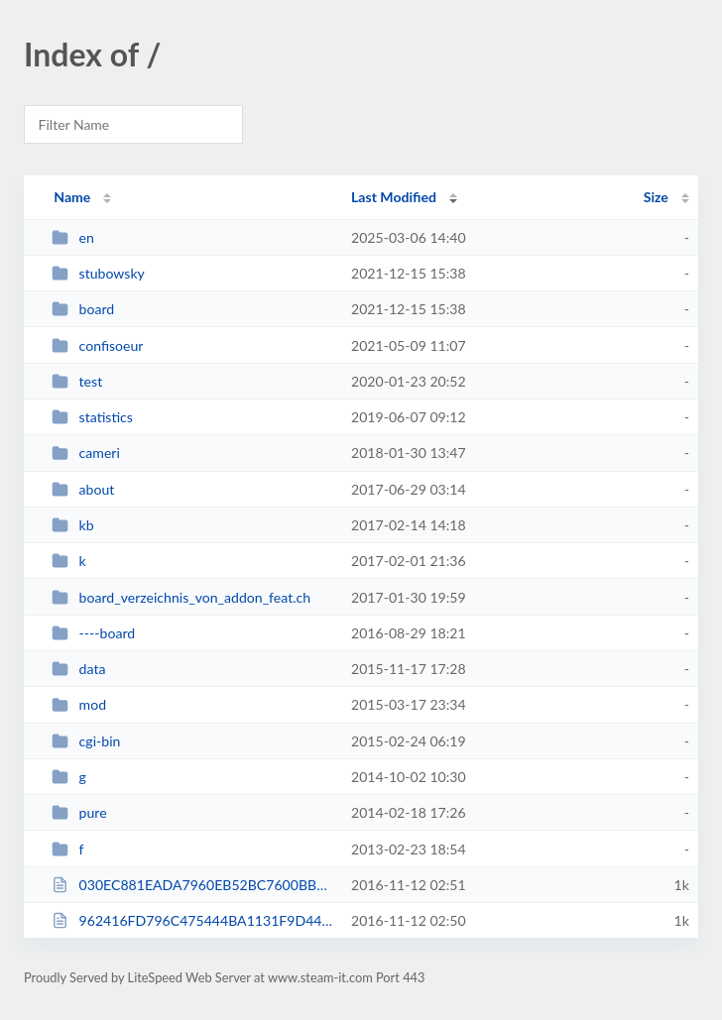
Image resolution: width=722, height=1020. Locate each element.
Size (656, 196)
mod (79, 704)
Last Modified (393, 196)
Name (72, 196)
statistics (92, 416)
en (73, 237)
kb (72, 524)
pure (79, 812)
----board (93, 632)
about (83, 489)
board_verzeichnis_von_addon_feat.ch (181, 597)
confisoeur (97, 345)
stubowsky (98, 273)
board (83, 308)
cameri (86, 452)
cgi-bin (86, 741)
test (77, 381)
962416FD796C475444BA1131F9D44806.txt (192, 920)
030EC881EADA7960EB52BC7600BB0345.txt (192, 884)
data (78, 668)
